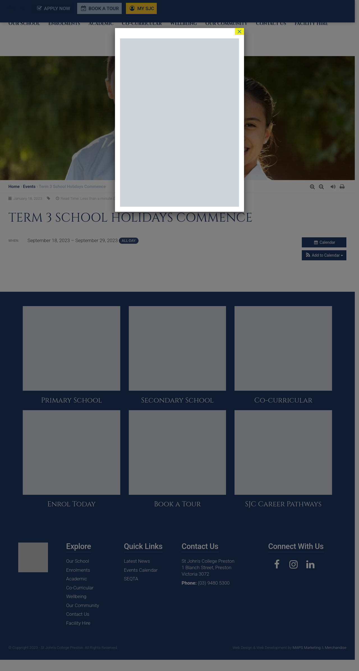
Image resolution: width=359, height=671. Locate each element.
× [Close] (239, 31)
